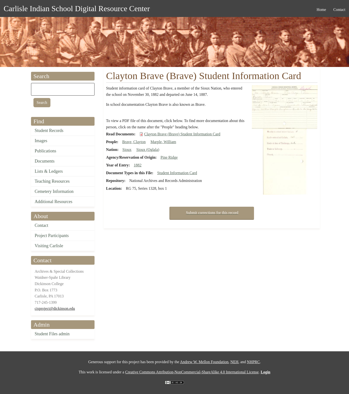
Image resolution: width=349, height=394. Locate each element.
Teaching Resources (52, 181)
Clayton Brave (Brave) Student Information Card (182, 134)
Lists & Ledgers (49, 171)
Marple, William (163, 142)
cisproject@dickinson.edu (55, 308)
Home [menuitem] (321, 10)
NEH (234, 362)
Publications (45, 150)
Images (41, 140)
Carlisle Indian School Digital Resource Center (77, 8)
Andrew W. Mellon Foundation (204, 362)
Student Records (49, 130)
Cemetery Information (54, 191)
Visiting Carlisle (49, 245)
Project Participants (52, 235)
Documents (45, 161)
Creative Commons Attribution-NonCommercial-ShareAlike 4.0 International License (192, 372)
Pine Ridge (169, 157)
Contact (41, 225)
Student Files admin (52, 333)
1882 (138, 165)
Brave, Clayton (134, 142)
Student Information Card (177, 173)
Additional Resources (53, 201)
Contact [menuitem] (339, 10)
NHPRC (253, 362)
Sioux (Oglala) (147, 150)
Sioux (126, 150)
